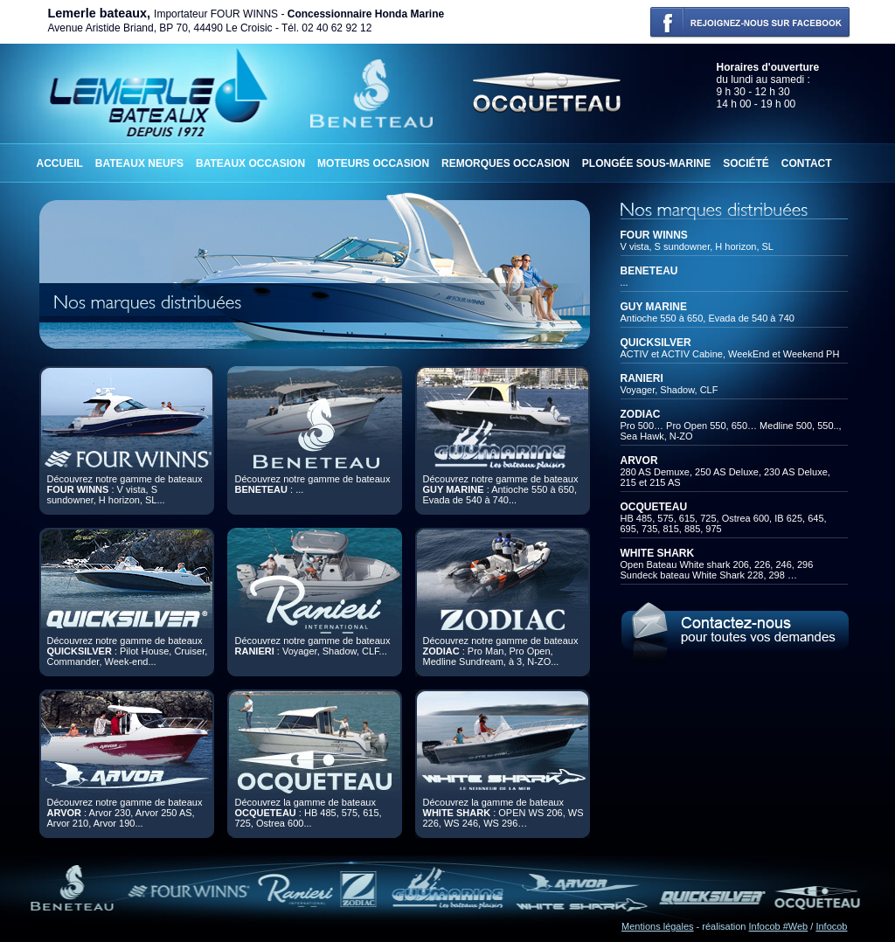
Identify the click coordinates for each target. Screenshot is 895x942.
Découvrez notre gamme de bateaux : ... (313, 484)
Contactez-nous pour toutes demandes (735, 630)
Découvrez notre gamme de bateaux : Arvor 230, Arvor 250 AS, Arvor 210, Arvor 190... (125, 812)
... (624, 282)
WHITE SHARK (658, 553)
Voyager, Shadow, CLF (669, 389)
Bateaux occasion (250, 163)
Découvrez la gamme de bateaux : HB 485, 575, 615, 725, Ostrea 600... (308, 812)
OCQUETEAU (654, 507)
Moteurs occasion (373, 163)
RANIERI (642, 378)
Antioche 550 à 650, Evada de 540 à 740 (707, 318)
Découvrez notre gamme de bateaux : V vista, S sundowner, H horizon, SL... (125, 489)
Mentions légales (657, 926)
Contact (806, 163)
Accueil (60, 163)
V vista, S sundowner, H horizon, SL (697, 246)
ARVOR (639, 460)
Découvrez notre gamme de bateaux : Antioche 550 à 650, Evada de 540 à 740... (501, 489)
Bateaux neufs (139, 163)
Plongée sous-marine (646, 163)
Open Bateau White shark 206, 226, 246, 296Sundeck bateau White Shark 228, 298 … (717, 569)
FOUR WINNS (654, 235)
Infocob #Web (778, 926)
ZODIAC (641, 414)
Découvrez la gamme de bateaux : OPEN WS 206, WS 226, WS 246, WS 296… (503, 812)
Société (746, 163)
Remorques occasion (505, 163)
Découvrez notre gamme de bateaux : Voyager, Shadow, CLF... (313, 645)
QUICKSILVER (656, 342)
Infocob (831, 926)
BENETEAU (649, 271)
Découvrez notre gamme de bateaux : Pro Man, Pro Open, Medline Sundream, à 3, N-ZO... (501, 651)
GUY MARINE (654, 307)
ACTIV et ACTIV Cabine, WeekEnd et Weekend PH (730, 354)
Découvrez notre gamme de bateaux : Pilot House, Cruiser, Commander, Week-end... (127, 651)
